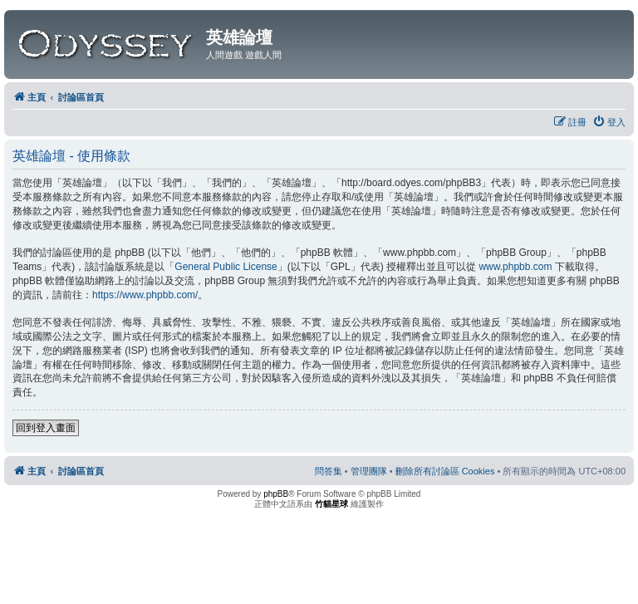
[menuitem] (609, 122)
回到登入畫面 (46, 428)
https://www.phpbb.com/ (145, 295)
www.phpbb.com (515, 267)
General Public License (225, 267)
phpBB (275, 493)
